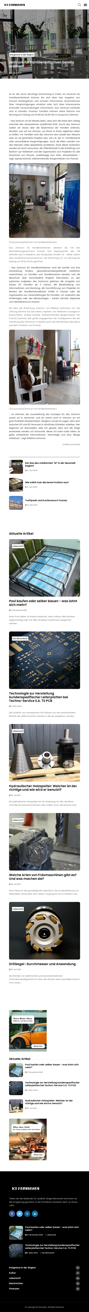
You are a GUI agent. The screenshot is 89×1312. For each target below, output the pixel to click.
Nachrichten (44, 1283)
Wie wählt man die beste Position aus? (47, 482)
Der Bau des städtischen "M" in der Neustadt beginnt (50, 464)
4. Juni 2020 (31, 487)
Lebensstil (18, 546)
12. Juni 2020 (31, 470)
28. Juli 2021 (15, 795)
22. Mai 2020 (31, 505)
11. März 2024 (15, 706)
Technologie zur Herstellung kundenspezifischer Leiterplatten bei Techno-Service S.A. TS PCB (38, 697)
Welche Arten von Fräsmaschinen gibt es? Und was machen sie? (42, 877)
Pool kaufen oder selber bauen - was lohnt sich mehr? (43, 603)
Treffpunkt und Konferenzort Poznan (46, 500)
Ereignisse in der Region (22, 54)
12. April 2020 (15, 73)
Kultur (44, 1273)
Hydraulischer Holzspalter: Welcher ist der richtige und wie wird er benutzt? (43, 788)
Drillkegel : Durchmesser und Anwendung (42, 964)
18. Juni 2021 (15, 969)
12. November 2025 (18, 610)
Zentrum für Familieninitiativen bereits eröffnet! (41, 64)
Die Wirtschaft (20, 638)
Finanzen (44, 1289)
